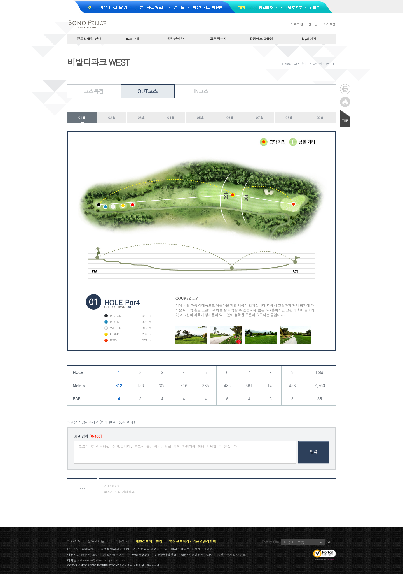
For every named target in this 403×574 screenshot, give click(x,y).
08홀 (289, 117)
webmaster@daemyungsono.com (102, 560)
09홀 (320, 117)
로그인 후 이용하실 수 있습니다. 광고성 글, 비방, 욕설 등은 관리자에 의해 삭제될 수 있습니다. (185, 452)
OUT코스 (147, 91)
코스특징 (94, 91)
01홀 (82, 117)
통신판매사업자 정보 (231, 554)
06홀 (230, 117)
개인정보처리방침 (148, 541)
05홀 (200, 117)
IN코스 (201, 91)
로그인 (298, 24)
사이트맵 (330, 24)
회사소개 (74, 541)
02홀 (111, 117)
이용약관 (122, 541)
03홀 (141, 117)
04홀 (171, 117)
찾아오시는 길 (98, 541)
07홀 (259, 117)
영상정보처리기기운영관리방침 (192, 541)
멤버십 (313, 24)
